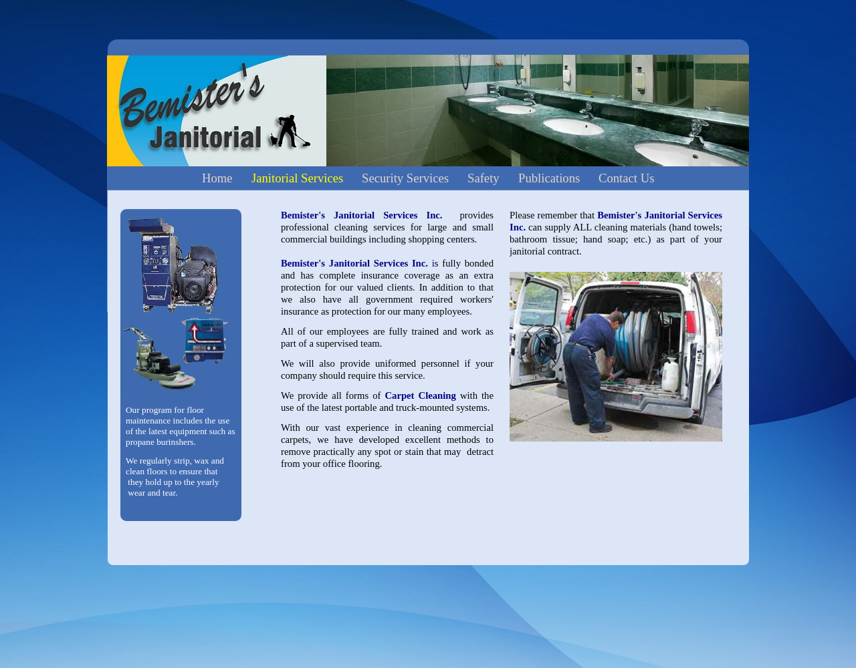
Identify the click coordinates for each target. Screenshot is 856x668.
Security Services (405, 178)
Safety (483, 178)
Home (217, 178)
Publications (549, 178)
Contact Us (626, 178)
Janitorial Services (297, 178)
